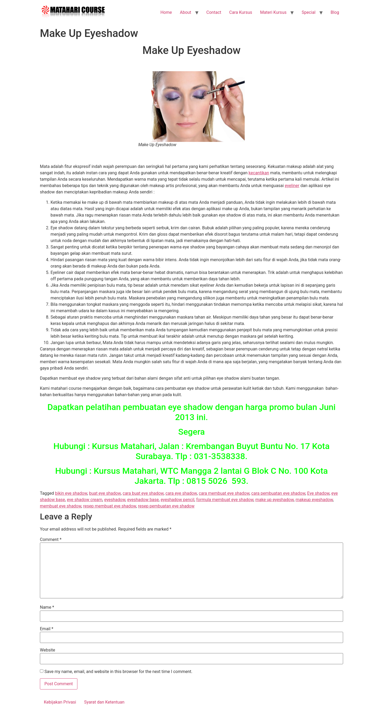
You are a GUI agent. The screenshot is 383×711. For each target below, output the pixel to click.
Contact (213, 12)
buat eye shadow (105, 493)
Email (46, 629)
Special (308, 12)
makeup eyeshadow (314, 499)
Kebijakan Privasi (60, 702)
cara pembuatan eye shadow (278, 493)
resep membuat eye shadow (109, 506)
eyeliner (292, 185)
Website (47, 650)
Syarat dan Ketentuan (104, 702)
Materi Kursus (273, 12)
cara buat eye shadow (143, 493)
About (185, 12)
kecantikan (259, 172)
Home (166, 12)
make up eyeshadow (274, 499)
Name (47, 607)
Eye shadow (318, 493)
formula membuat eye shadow (224, 499)
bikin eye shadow (71, 493)
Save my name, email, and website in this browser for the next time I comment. (118, 672)
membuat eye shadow (60, 506)
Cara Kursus (240, 12)
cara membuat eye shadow (224, 493)
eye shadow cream (84, 499)
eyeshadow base (143, 499)
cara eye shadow (181, 493)
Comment (50, 540)
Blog (335, 12)
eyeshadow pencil (177, 499)
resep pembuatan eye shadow (166, 506)
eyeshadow (114, 499)
